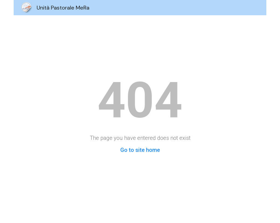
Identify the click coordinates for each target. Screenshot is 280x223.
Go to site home (140, 150)
